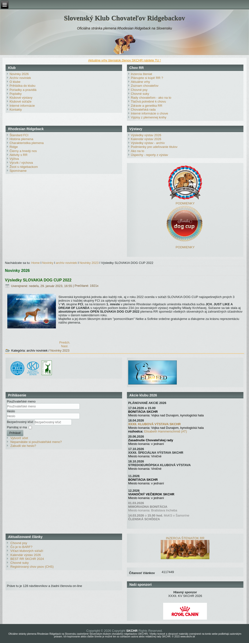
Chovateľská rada (143, 109)
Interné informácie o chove (149, 113)
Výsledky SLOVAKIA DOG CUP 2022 (38, 280)
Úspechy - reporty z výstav (149, 155)
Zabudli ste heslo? (23, 446)
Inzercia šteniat (141, 74)
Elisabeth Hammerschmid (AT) (165, 431)
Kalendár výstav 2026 (146, 139)
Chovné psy (139, 90)
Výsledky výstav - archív (148, 143)
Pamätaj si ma (17, 427)
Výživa (14, 159)
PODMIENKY (185, 203)
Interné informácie (22, 105)
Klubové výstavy (20, 97)
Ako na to (137, 151)
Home (35, 263)
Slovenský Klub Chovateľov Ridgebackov (124, 18)
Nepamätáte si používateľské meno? (36, 442)
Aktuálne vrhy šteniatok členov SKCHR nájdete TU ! (124, 60)
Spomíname (18, 171)
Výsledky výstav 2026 (146, 135)
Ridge (13, 147)
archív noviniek (66, 263)
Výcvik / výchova (21, 162)
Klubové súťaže (20, 101)
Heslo (11, 411)
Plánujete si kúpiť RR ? (147, 78)
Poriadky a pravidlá (22, 90)
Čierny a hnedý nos (23, 151)
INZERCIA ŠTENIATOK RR (185, 538)
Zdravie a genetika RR (146, 105)
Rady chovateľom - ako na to (151, 97)
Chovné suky (140, 94)
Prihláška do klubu (22, 85)
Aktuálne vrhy (140, 82)
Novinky (47, 263)
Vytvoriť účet (19, 438)
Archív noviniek (20, 78)
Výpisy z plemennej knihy (148, 117)
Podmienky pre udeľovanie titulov (154, 147)
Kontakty (15, 109)
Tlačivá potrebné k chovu (148, 101)
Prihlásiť (15, 433)
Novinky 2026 (19, 74)
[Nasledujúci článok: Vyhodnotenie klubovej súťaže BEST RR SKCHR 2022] (64, 346)
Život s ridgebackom (23, 167)
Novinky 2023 (89, 263)
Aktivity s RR (18, 155)
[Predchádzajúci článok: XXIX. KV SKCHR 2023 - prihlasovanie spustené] (64, 342)
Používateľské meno (21, 401)
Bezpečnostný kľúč (20, 422)
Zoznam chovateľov (145, 85)
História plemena (21, 139)
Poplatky (15, 94)
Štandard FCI (18, 135)
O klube (14, 82)
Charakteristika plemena (26, 143)
